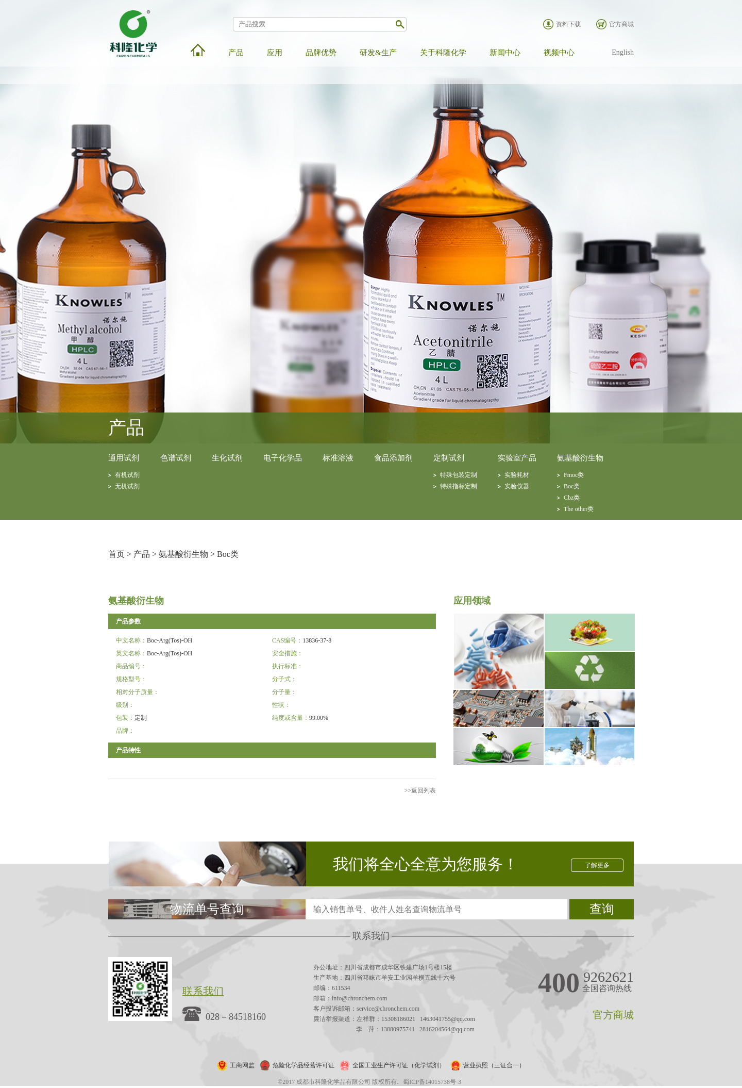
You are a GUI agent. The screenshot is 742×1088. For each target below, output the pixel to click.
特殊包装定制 (458, 475)
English (623, 52)
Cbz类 (572, 497)
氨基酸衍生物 (580, 458)
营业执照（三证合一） (494, 1065)
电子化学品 (282, 458)
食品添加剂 (393, 458)
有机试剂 (127, 475)
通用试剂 (123, 458)
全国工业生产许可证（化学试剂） (398, 1065)
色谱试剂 (175, 458)
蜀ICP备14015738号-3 (432, 1081)
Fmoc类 (574, 475)
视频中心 (559, 52)
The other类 (579, 509)
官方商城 (621, 24)
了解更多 (597, 865)
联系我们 (203, 991)
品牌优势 (321, 52)
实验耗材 (516, 475)
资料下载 (568, 24)
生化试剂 (227, 458)
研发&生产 (378, 52)
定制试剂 (448, 458)
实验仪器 (516, 486)
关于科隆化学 (443, 52)
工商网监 (242, 1065)
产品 (236, 52)
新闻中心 (505, 52)
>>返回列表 (420, 790)
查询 (601, 909)
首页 (116, 554)
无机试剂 (127, 486)
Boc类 (572, 486)
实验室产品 (517, 458)
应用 (274, 52)
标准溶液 (338, 458)
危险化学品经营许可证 (303, 1065)
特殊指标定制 (458, 486)
